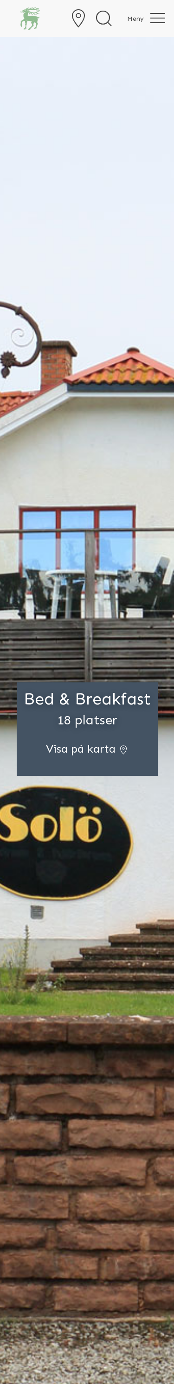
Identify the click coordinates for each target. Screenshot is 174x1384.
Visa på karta (87, 748)
